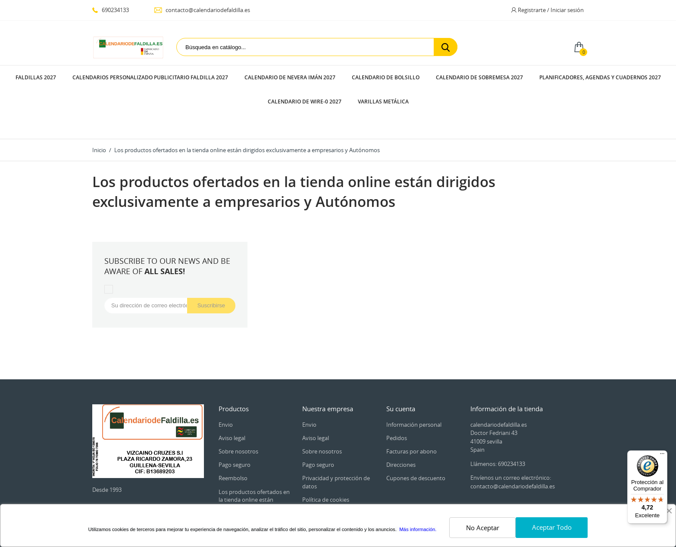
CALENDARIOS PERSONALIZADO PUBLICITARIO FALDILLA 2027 (150, 77)
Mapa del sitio (320, 499)
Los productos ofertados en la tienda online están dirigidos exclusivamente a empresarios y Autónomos (254, 455)
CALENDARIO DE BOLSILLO (385, 77)
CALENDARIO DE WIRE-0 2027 (304, 101)
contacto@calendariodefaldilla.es (202, 10)
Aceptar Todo (552, 527)
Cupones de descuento (415, 429)
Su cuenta (400, 360)
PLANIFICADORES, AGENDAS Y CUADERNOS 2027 (600, 77)
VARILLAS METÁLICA (383, 101)
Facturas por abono (411, 402)
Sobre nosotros (238, 402)
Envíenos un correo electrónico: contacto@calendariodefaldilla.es (512, 433)
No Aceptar (482, 527)
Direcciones (401, 416)
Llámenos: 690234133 (497, 415)
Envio (226, 376)
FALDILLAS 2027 (36, 77)
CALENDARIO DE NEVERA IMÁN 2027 (289, 77)
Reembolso (233, 429)
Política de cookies (325, 451)
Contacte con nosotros (331, 485)
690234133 (110, 10)
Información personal (413, 376)
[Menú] (662, 455)
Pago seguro (234, 416)
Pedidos (396, 389)
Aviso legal (232, 389)
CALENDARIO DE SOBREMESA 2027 (479, 77)
